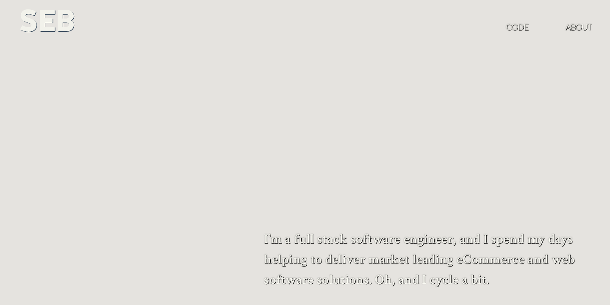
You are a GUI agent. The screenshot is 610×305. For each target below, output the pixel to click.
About (578, 27)
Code (517, 27)
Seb (46, 20)
